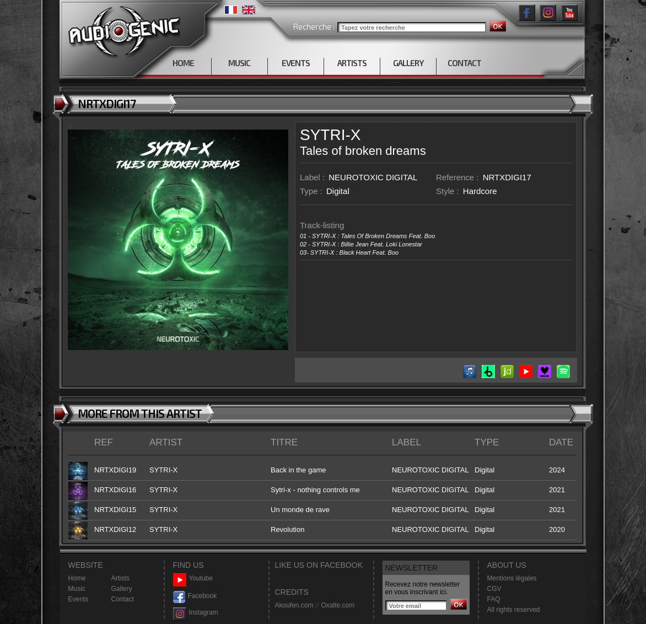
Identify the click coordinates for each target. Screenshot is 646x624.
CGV (494, 589)
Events (78, 599)
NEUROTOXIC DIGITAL (373, 177)
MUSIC (239, 63)
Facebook (195, 596)
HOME (183, 63)
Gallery (121, 589)
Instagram (195, 612)
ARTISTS (352, 63)
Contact (122, 599)
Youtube (193, 578)
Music (76, 589)
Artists (120, 578)
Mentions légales (512, 578)
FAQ (493, 599)
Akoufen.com (294, 605)
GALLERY (408, 63)
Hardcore (480, 191)
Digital (337, 191)
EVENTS (296, 63)
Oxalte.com (337, 605)
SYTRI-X (330, 134)
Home (77, 578)
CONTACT (464, 63)
